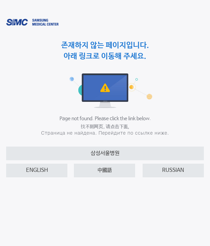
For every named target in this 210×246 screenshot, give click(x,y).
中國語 (104, 170)
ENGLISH (37, 170)
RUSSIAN (173, 170)
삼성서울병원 (105, 153)
